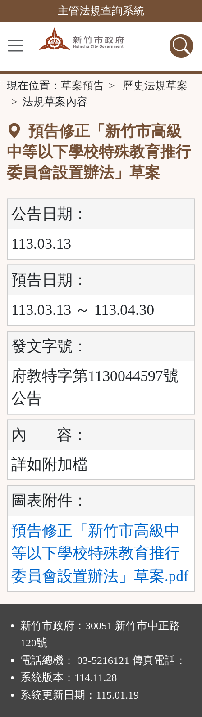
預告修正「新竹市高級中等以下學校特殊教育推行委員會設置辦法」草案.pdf (99, 553)
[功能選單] (15, 45)
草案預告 (82, 85)
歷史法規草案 (155, 85)
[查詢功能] (181, 46)
